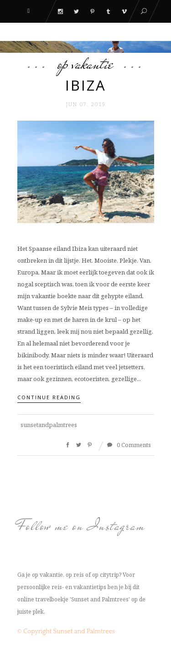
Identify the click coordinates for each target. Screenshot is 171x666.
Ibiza (85, 85)
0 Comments (129, 445)
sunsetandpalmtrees (49, 425)
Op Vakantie (85, 64)
